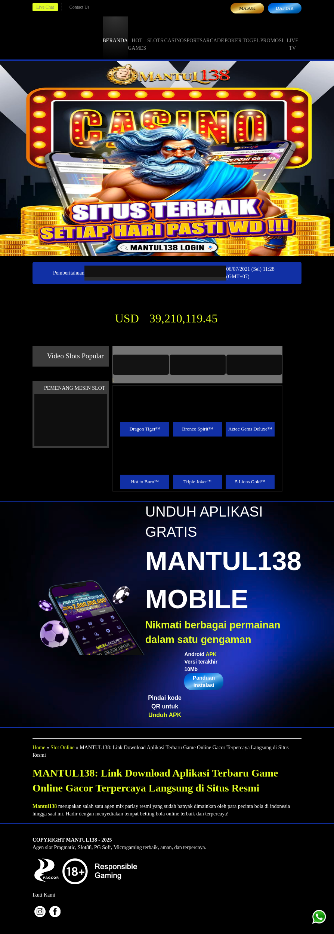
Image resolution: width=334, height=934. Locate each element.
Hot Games (137, 37)
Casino (174, 33)
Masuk (247, 8)
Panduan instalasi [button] (204, 681)
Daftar (284, 8)
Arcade (213, 33)
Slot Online (62, 747)
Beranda (115, 33)
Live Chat (45, 7)
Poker (233, 33)
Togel (251, 33)
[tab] (141, 365)
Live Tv (293, 37)
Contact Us (79, 7)
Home (39, 747)
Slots (155, 33)
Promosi (271, 33)
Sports (193, 33)
